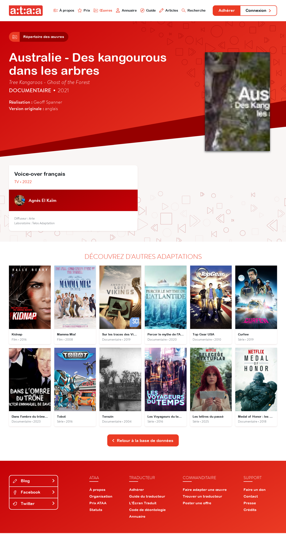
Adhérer (226, 10)
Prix (83, 10)
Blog (34, 481)
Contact (251, 497)
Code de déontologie (147, 511)
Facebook (34, 493)
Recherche (193, 10)
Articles (168, 10)
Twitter (34, 504)
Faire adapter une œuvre (205, 490)
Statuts (95, 511)
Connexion (258, 10)
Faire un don (255, 490)
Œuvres (102, 10)
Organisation (100, 497)
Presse (250, 504)
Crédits (250, 511)
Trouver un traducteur (202, 497)
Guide (147, 10)
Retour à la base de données (142, 441)
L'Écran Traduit (142, 504)
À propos (63, 10)
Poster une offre (197, 504)
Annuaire (125, 10)
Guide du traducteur (147, 497)
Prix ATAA (98, 504)
